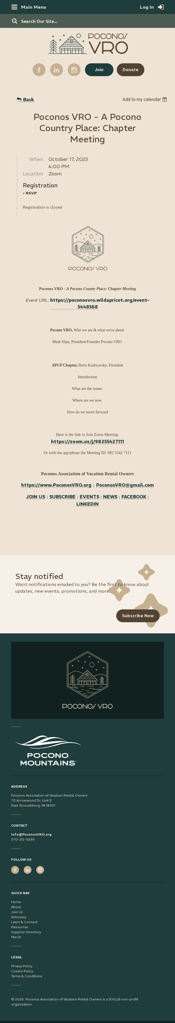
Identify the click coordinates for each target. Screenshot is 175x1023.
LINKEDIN (87, 504)
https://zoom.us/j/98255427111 (87, 441)
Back (28, 99)
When (36, 159)
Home (16, 902)
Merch (16, 937)
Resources (19, 927)
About (16, 907)
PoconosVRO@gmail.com (125, 485)
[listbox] (145, 99)
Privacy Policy (21, 966)
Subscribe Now (138, 615)
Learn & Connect (24, 922)
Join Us (17, 912)
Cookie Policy (22, 971)
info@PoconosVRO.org (31, 834)
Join (99, 69)
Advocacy (18, 917)
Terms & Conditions (26, 976)
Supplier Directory (26, 932)
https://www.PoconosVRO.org (56, 485)
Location (33, 173)
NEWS (110, 497)
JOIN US (35, 497)
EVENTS (89, 497)
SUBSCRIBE (62, 497)
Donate (130, 69)
